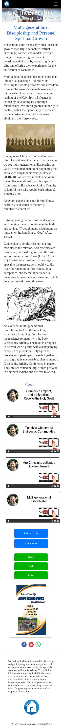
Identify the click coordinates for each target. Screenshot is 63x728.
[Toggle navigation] (55, 4)
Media (31, 557)
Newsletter (31, 543)
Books (31, 566)
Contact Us (31, 533)
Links (31, 575)
